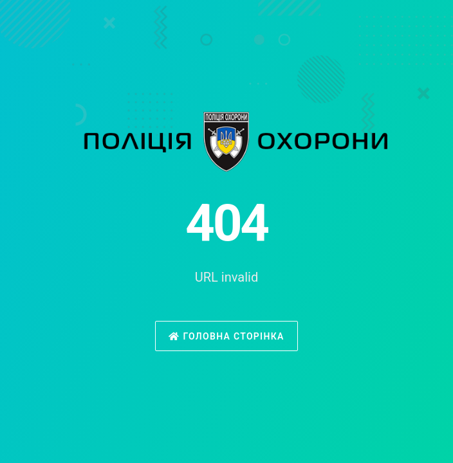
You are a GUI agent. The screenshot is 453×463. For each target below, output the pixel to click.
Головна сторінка (226, 336)
